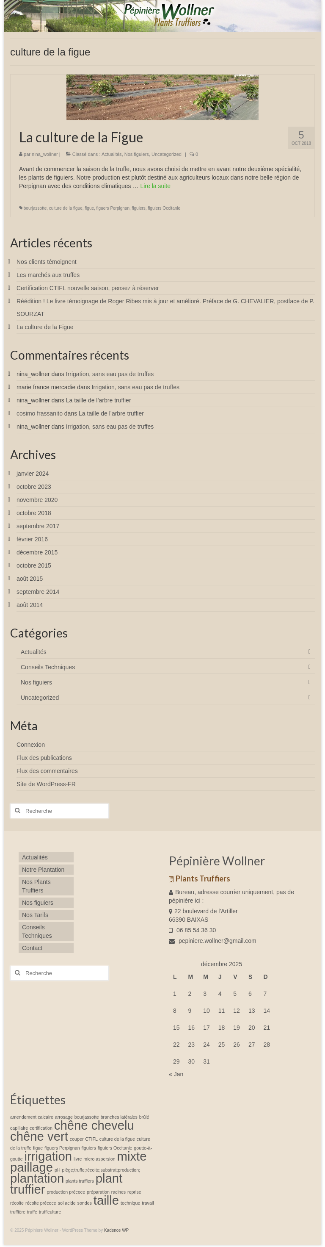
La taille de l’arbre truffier (98, 400)
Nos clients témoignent (47, 261)
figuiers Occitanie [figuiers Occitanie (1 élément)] (115, 1147)
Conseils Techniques (48, 667)
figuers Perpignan (112, 208)
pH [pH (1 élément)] (58, 1169)
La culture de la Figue (45, 327)
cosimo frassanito (40, 413)
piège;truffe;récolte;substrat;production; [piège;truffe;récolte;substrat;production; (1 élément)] (101, 1169)
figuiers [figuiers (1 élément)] (88, 1147)
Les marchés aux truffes (48, 275)
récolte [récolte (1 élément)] (17, 1202)
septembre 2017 (38, 526)
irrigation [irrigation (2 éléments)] (48, 1156)
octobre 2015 (34, 565)
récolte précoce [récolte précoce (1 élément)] (40, 1202)
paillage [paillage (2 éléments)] (31, 1167)
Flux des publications (44, 757)
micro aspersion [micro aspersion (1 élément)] (99, 1158)
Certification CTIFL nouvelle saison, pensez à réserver (88, 288)
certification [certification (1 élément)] (41, 1128)
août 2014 (30, 604)
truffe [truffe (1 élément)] (32, 1211)
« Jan (176, 1074)
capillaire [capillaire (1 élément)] (19, 1128)
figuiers (139, 208)
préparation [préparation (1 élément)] (98, 1191)
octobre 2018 (34, 513)
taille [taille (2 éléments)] (106, 1200)
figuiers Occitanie (164, 208)
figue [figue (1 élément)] (38, 1147)
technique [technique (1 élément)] (130, 1202)
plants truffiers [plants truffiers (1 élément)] (80, 1180)
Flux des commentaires (47, 771)
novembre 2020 (37, 499)
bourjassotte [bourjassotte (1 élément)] (86, 1117)
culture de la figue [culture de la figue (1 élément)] (117, 1139)
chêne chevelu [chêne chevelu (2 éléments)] (94, 1125)
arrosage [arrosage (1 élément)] (64, 1117)
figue (89, 208)
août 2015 (30, 578)
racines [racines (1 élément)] (118, 1191)
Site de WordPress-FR (46, 784)
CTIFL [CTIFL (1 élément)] (91, 1139)
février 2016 (32, 539)
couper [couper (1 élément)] (77, 1139)
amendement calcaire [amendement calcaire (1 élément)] (31, 1117)
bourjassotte (35, 208)
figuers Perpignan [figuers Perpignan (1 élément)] (62, 1147)
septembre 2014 (38, 591)
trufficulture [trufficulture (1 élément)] (50, 1211)
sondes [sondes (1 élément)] (84, 1202)
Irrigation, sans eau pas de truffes (110, 374)
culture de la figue (66, 208)
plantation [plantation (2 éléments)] (37, 1178)
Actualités (112, 154)
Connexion (31, 744)
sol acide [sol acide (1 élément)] (67, 1202)
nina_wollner (45, 154)
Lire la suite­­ (155, 186)
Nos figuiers (136, 154)
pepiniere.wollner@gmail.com (212, 940)
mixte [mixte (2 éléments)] (131, 1156)
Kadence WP (116, 1230)
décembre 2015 (37, 552)
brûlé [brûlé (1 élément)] (144, 1117)
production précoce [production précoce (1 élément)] (66, 1191)
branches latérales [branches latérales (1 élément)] (119, 1117)
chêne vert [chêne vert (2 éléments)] (39, 1136)
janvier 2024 (33, 473)
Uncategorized (166, 154)
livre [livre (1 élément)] (78, 1158)
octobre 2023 (34, 486)
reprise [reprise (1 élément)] (134, 1191)
